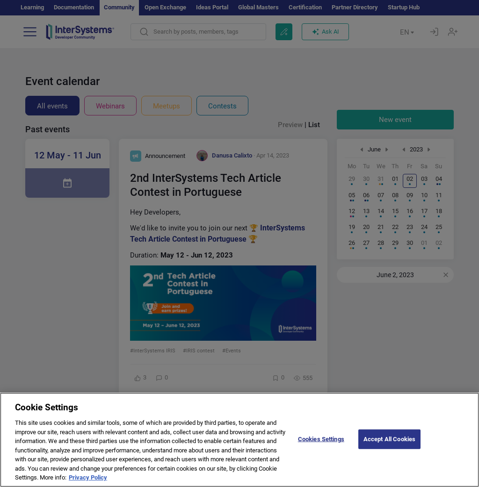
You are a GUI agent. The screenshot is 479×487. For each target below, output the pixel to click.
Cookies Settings (321, 446)
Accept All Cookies (389, 446)
